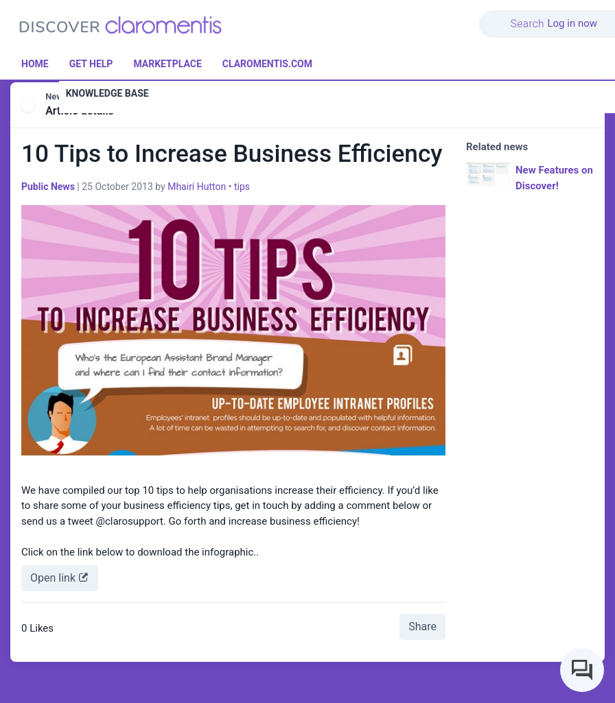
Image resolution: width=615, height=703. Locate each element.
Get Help (91, 63)
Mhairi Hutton (196, 186)
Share (422, 626)
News (56, 96)
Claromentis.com (267, 63)
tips (242, 186)
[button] (530, 15)
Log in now (572, 23)
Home (35, 63)
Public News (48, 186)
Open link (59, 577)
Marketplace (167, 63)
